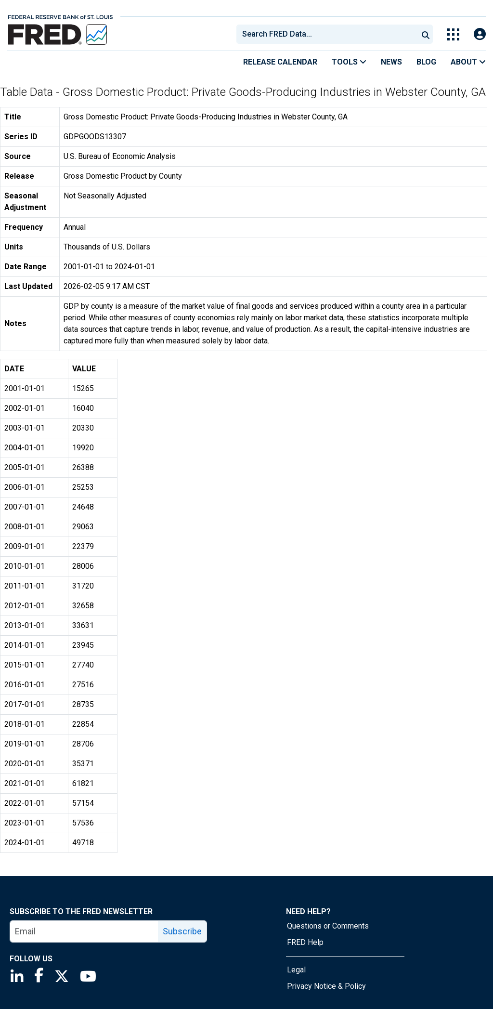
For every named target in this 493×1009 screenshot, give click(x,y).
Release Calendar (280, 61)
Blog (426, 61)
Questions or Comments (328, 925)
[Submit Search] (425, 34)
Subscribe (182, 931)
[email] (84, 931)
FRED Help (305, 942)
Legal (296, 969)
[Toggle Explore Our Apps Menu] (453, 34)
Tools (349, 61)
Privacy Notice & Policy (326, 986)
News (391, 61)
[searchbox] (328, 34)
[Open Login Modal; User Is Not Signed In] (480, 34)
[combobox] (326, 34)
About (468, 61)
